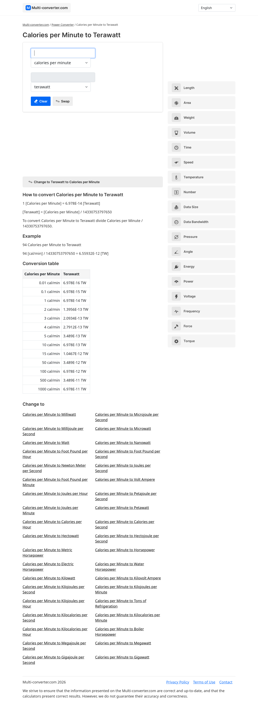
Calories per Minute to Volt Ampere (125, 479)
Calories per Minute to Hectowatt (51, 535)
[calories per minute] (63, 53)
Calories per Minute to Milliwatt (49, 414)
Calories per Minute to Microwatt (123, 428)
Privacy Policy (177, 682)
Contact (225, 682)
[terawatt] (63, 77)
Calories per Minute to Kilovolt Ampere (128, 578)
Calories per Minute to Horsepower (125, 549)
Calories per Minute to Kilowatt (49, 578)
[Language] (216, 8)
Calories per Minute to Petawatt (122, 507)
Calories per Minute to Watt (46, 442)
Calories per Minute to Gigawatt (122, 657)
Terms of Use (204, 682)
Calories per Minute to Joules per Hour (55, 493)
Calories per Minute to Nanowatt (123, 442)
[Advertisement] (93, 143)
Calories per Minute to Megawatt (123, 643)
